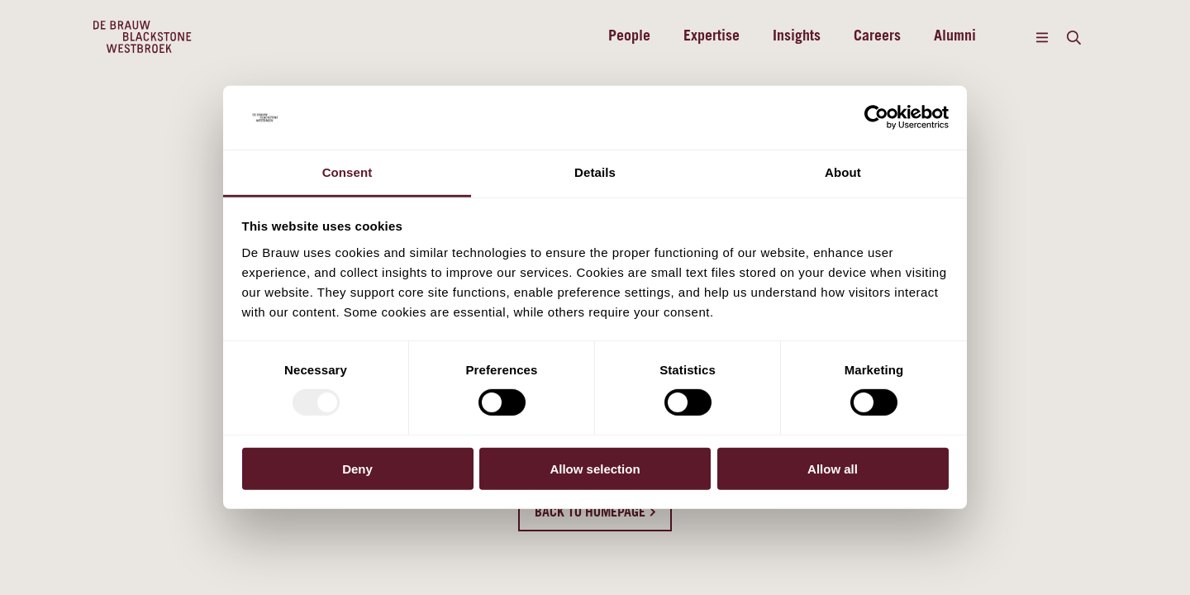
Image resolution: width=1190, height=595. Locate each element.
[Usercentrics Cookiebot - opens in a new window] (876, 117)
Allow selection (595, 468)
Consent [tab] (347, 172)
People (629, 37)
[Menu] (1042, 37)
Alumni (955, 37)
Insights (797, 37)
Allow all (832, 468)
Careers (877, 37)
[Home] (143, 37)
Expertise (711, 37)
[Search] (1073, 37)
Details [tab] (595, 172)
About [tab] (843, 172)
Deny (357, 468)
